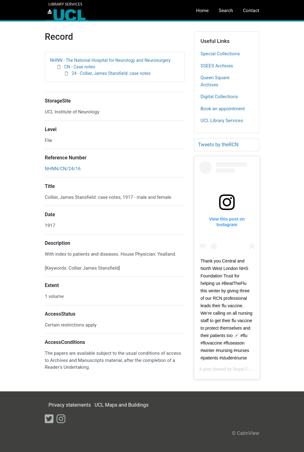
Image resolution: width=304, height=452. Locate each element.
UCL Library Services (221, 120)
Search (226, 10)
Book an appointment (222, 109)
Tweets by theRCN (218, 145)
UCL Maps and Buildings (121, 405)
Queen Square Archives (214, 81)
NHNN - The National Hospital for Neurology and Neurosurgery (110, 60)
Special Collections (220, 54)
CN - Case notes (79, 66)
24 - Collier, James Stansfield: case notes (110, 73)
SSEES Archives (216, 66)
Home (202, 10)
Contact (251, 10)
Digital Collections (219, 96)
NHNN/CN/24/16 (63, 168)
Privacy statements (69, 405)
